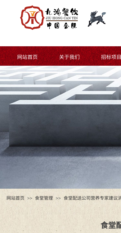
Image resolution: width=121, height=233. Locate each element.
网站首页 (27, 57)
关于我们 (69, 57)
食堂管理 (44, 197)
